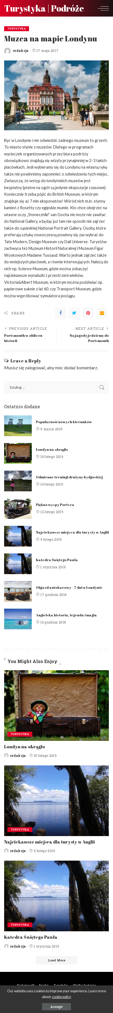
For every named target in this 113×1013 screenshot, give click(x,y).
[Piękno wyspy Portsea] (18, 508)
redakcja (21, 50)
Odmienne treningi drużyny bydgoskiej (69, 477)
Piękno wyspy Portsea (55, 504)
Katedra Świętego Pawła (57, 560)
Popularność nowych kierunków (64, 422)
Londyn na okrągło (52, 449)
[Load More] (56, 960)
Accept (56, 1006)
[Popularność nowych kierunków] (18, 425)
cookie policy (61, 997)
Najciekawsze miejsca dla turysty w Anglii (72, 532)
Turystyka (16, 28)
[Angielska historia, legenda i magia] (18, 619)
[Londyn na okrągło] (18, 453)
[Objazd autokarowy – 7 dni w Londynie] (18, 591)
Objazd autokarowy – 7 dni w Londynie (69, 587)
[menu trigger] (102, 8)
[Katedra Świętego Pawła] (18, 563)
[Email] (101, 313)
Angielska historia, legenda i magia (66, 615)
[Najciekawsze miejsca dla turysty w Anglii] (18, 536)
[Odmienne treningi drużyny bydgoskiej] (18, 481)
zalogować (35, 367)
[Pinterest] (88, 313)
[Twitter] (74, 313)
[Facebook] (60, 313)
